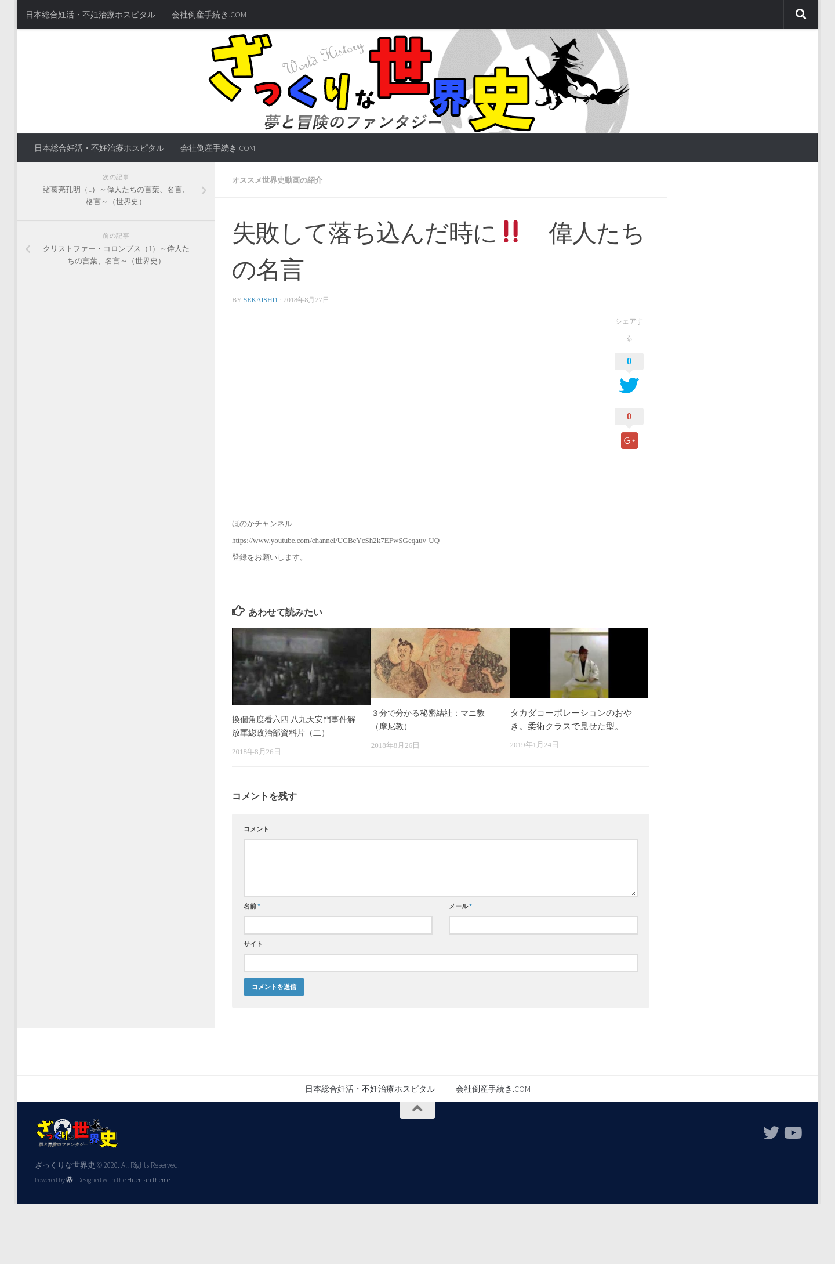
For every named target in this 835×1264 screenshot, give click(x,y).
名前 (252, 905)
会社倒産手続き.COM (209, 14)
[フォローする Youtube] (792, 1132)
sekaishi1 (261, 299)
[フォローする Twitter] (771, 1132)
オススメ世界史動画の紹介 (280, 180)
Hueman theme (148, 1179)
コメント (256, 828)
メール (460, 905)
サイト (253, 943)
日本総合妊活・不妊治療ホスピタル (90, 14)
